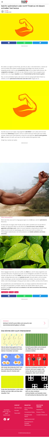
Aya (7, 10)
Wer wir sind (18, 408)
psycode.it (17, 413)
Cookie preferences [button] (41, 415)
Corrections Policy (29, 412)
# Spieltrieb (4, 292)
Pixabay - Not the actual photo (6, 217)
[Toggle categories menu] (2, 2)
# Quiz (16, 292)
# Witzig (11, 292)
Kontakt (16, 410)
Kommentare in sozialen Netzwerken (28, 423)
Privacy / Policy (40, 412)
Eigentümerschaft (29, 419)
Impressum (39, 409)
